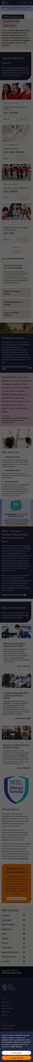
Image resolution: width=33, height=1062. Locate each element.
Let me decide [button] (16, 1053)
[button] (16, 1047)
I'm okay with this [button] (16, 1058)
